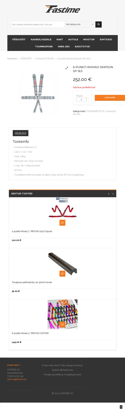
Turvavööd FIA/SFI (44, 58)
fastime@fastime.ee (16, 379)
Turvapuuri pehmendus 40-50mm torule (32, 282)
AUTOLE (73, 39)
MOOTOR (88, 39)
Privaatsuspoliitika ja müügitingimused (62, 374)
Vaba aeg (64, 46)
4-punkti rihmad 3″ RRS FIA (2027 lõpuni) (32, 231)
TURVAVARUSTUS (95, 111)
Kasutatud (82, 46)
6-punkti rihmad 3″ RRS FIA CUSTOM (30, 333)
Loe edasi (62, 324)
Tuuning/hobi (44, 46)
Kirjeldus (20, 133)
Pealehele (12, 58)
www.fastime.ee (15, 373)
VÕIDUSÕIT (19, 39)
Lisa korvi (62, 223)
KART (60, 39)
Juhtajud (106, 39)
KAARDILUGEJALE (41, 39)
